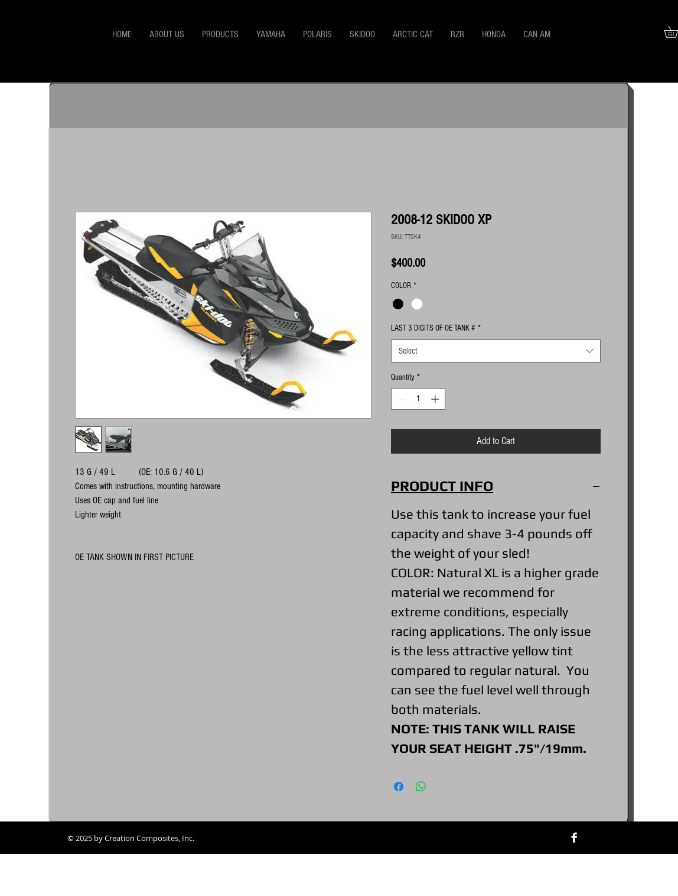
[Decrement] (400, 399)
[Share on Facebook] (399, 786)
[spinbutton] (418, 399)
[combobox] (496, 351)
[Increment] (436, 399)
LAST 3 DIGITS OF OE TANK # (436, 328)
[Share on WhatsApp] (421, 786)
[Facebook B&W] (574, 837)
